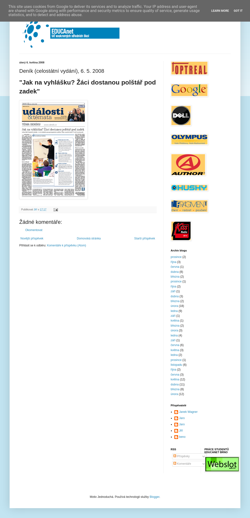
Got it (238, 10)
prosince (176, 257)
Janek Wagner (188, 412)
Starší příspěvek (144, 238)
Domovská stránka (89, 238)
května (175, 320)
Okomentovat (33, 230)
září (173, 291)
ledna (174, 311)
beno (182, 437)
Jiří (181, 430)
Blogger (154, 497)
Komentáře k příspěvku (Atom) (66, 245)
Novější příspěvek (31, 238)
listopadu (176, 364)
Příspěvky (181, 456)
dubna (175, 272)
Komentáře (182, 463)
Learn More (220, 10)
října (173, 262)
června (175, 266)
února (174, 306)
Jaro (182, 418)
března (175, 276)
